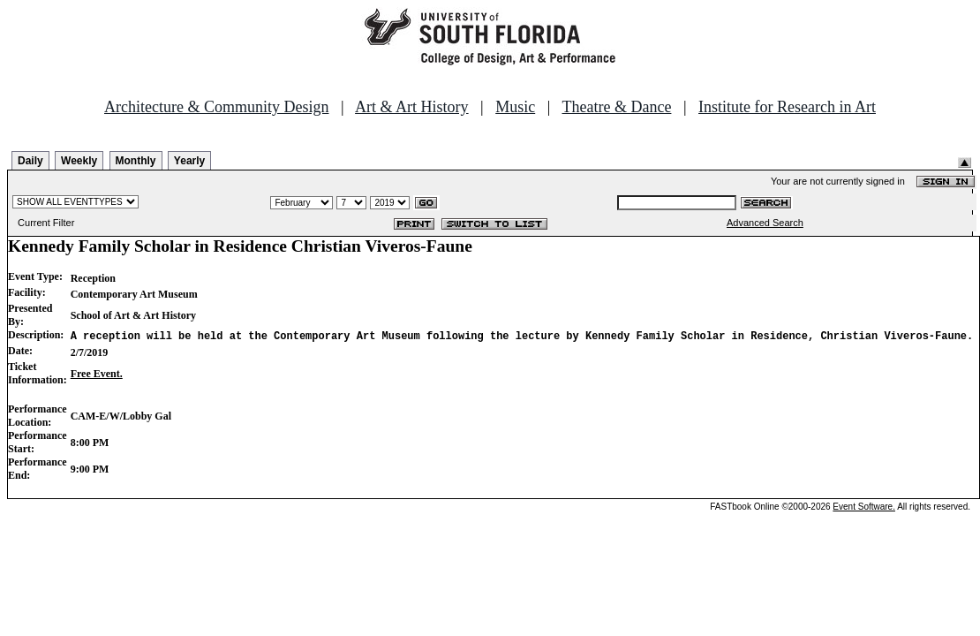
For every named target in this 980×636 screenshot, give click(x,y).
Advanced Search (765, 222)
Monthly (136, 161)
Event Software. (864, 506)
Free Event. (97, 373)
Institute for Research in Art (787, 107)
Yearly (189, 161)
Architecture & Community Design (216, 107)
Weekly (79, 161)
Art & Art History (412, 107)
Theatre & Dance (616, 107)
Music (515, 107)
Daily (30, 161)
